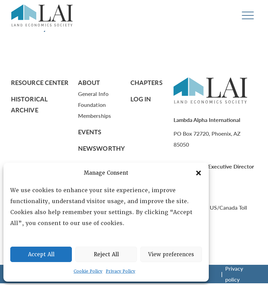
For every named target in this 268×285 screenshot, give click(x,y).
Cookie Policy (88, 271)
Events (90, 131)
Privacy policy (234, 273)
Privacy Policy (120, 271)
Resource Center (39, 82)
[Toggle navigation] (247, 15)
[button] (198, 173)
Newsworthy (101, 148)
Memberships (94, 116)
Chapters (146, 82)
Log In (140, 99)
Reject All (106, 254)
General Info (93, 94)
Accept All (41, 254)
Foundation (92, 105)
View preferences (171, 254)
